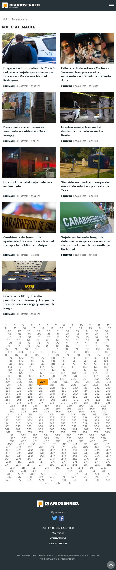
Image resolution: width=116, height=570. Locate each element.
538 (69, 483)
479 (18, 465)
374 (41, 432)
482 (52, 465)
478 (7, 465)
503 (80, 471)
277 (41, 402)
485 (86, 465)
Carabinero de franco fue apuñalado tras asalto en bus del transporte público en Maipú (28, 241)
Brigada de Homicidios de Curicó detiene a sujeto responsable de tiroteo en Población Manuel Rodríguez (28, 74)
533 (86, 480)
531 (64, 480)
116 (37, 355)
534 (97, 480)
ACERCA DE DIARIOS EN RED (58, 528)
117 (47, 355)
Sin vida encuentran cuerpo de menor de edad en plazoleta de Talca (85, 186)
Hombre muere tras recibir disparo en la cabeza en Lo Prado (82, 131)
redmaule (9, 86)
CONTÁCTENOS (58, 538)
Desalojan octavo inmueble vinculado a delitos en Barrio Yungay (25, 131)
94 (26, 349)
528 (30, 480)
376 (63, 432)
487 (109, 465)
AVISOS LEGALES (58, 543)
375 (52, 432)
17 (34, 328)
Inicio (5, 19)
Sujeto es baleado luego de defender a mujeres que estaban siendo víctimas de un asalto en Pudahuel (86, 243)
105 (32, 352)
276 (30, 402)
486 (97, 465)
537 (58, 483)
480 (29, 465)
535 (108, 480)
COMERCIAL (58, 533)
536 (47, 483)
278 (52, 402)
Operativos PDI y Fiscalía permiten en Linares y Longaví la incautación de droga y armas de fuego (28, 302)
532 (75, 480)
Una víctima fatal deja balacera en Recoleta (27, 184)
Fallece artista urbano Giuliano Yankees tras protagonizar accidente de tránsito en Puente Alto (86, 74)
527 (19, 480)
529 (41, 480)
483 (63, 465)
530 (53, 480)
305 (46, 411)
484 (74, 465)
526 (8, 480)
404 (69, 441)
